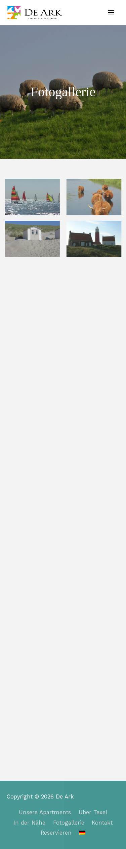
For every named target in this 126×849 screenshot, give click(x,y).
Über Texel (93, 812)
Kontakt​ (102, 823)
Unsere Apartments (45, 812)
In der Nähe (29, 823)
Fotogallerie (68, 823)
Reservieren (56, 833)
